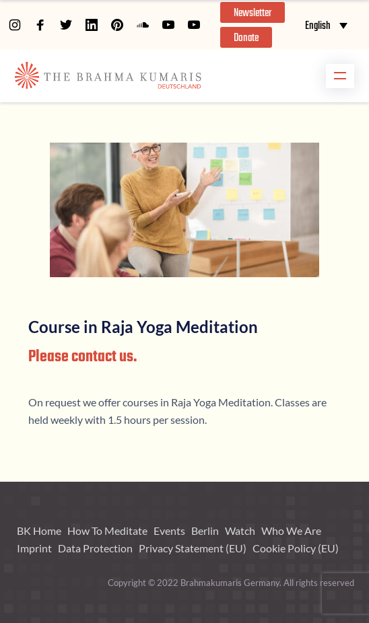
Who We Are (291, 530)
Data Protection (95, 548)
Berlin (205, 530)
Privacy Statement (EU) (192, 548)
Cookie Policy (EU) (296, 548)
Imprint (34, 548)
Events (169, 530)
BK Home (39, 530)
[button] (252, 12)
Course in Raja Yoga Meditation (143, 326)
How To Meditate (107, 530)
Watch (240, 530)
